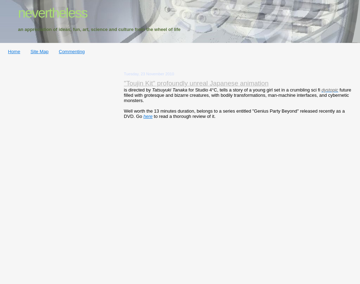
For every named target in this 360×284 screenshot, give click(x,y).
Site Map (40, 51)
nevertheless (52, 12)
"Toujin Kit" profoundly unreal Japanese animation (196, 83)
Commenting (72, 51)
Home (14, 51)
